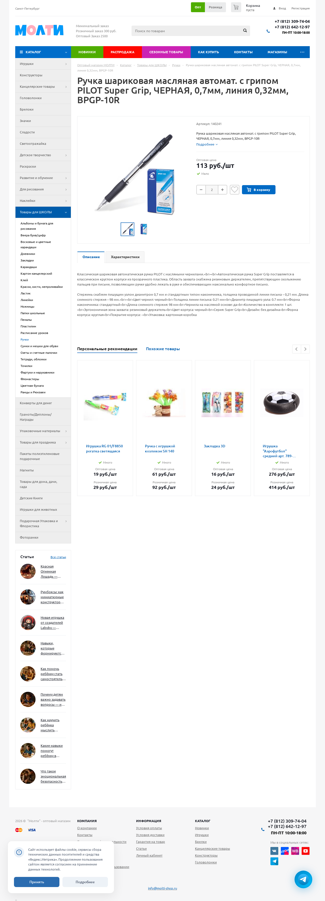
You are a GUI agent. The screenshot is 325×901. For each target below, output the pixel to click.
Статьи (141, 848)
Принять (36, 882)
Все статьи (58, 557)
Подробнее (85, 882)
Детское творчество (45, 155)
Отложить (234, 190)
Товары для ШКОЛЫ (45, 212)
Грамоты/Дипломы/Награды (36, 417)
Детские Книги (31, 498)
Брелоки (27, 109)
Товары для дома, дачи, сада (38, 484)
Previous (296, 349)
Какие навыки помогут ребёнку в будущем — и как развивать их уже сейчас (52, 751)
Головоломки (31, 98)
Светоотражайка (33, 143)
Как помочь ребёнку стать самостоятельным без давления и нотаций (53, 674)
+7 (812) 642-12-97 (292, 27)
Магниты (27, 470)
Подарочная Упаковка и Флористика (45, 524)
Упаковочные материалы (45, 431)
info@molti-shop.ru (162, 888)
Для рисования (45, 189)
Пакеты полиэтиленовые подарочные (39, 456)
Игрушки (45, 63)
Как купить (208, 52)
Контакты (243, 52)
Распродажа (122, 52)
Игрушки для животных (38, 509)
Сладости (27, 132)
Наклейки (45, 200)
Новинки (87, 52)
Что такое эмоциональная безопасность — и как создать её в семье (53, 776)
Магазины (277, 52)
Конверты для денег (36, 403)
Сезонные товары (166, 52)
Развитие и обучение (45, 178)
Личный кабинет (149, 855)
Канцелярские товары (45, 86)
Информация (148, 821)
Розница (215, 7)
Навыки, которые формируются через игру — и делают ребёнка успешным (52, 648)
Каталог (33, 52)
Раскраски (28, 166)
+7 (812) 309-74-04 (292, 21)
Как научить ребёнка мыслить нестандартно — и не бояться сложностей (52, 725)
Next (305, 349)
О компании (87, 828)
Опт (198, 7)
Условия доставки (150, 835)
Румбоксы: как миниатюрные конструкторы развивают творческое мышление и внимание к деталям (52, 597)
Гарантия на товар (150, 841)
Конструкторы (31, 75)
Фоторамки (29, 537)
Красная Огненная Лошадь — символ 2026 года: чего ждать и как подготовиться (52, 571)
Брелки (201, 841)
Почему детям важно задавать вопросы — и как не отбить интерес (53, 700)
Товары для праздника (45, 442)
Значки (25, 120)
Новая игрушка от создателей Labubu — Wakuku (52, 623)
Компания (87, 821)
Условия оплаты (149, 828)
